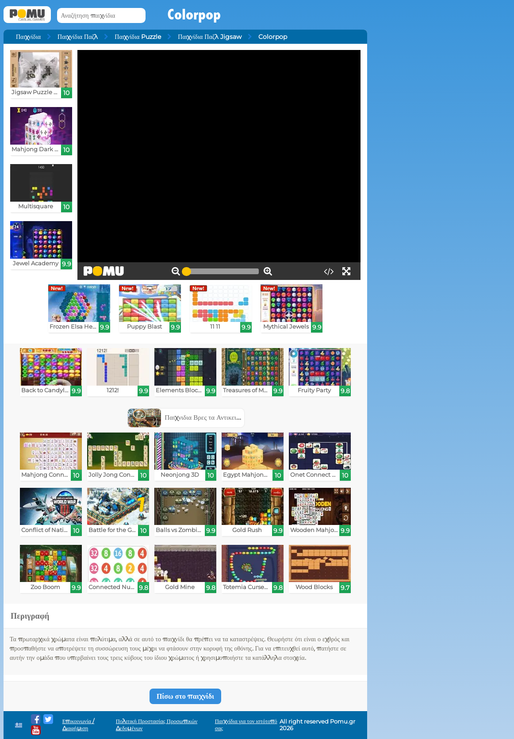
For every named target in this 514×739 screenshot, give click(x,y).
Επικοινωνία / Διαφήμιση (78, 724)
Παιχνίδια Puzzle (138, 37)
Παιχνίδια (28, 37)
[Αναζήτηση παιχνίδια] (101, 15)
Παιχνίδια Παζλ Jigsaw (209, 37)
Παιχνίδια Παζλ (78, 37)
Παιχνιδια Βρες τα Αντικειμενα (189, 417)
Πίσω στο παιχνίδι (185, 696)
